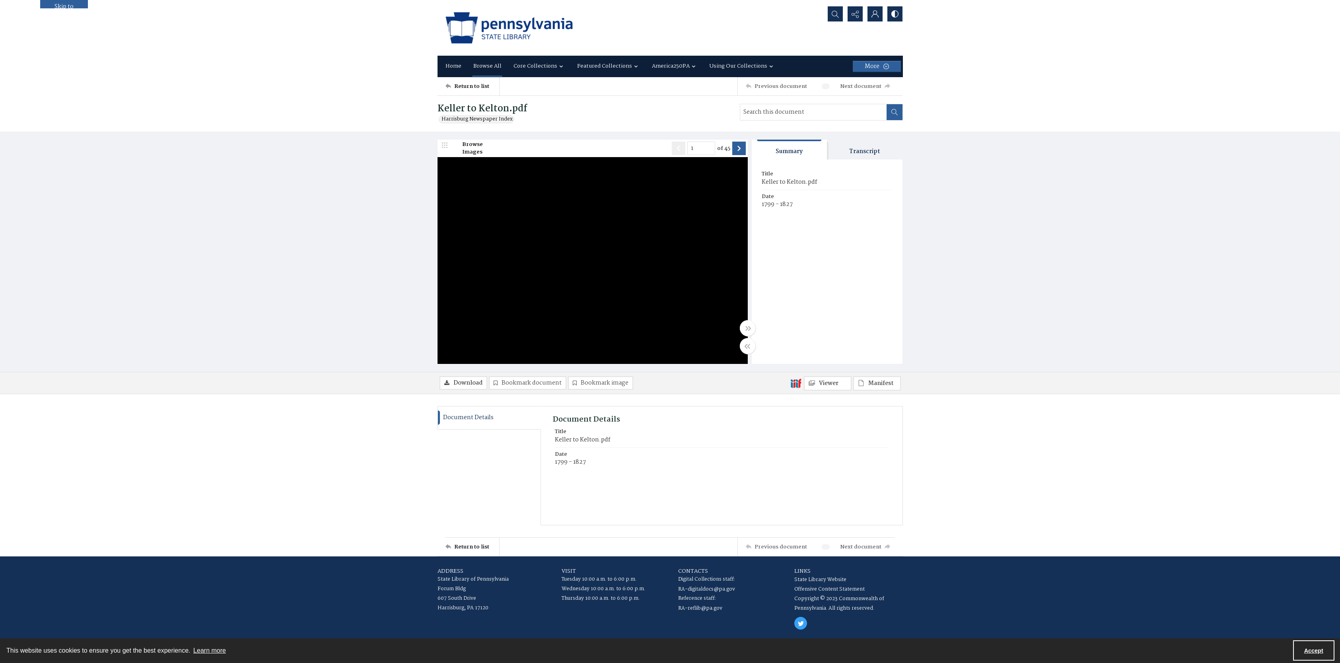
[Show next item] (739, 148)
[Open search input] (835, 13)
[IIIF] (796, 383)
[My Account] (875, 13)
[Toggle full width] (748, 328)
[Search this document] (813, 112)
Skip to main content (64, 5)
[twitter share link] (800, 623)
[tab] (789, 150)
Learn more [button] (209, 650)
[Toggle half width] (748, 346)
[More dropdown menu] (877, 66)
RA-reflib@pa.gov (700, 608)
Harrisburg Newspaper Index (477, 119)
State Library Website (820, 580)
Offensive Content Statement (829, 589)
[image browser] (467, 148)
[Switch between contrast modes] (894, 13)
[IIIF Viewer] (828, 383)
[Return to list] (472, 86)
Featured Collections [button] (608, 66)
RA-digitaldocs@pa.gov (706, 589)
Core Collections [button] (539, 66)
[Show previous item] (678, 148)
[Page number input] (701, 148)
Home (453, 66)
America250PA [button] (675, 66)
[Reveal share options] (855, 13)
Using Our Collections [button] (742, 66)
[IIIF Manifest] (877, 383)
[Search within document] (894, 112)
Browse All (487, 66)
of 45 (723, 149)
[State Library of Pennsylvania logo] (509, 28)
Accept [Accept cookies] (1313, 650)
